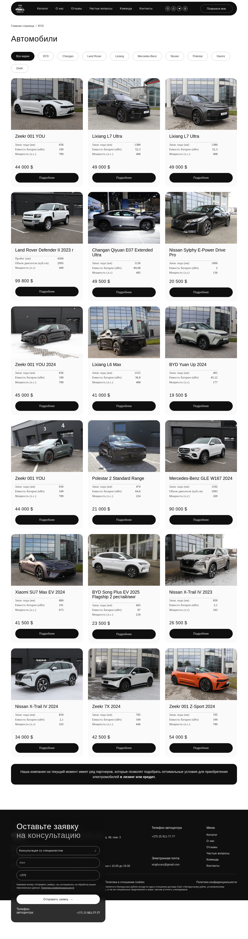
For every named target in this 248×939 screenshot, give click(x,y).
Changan (69, 56)
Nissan (177, 56)
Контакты (145, 8)
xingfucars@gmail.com (166, 864)
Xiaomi (224, 56)
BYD (46, 56)
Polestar (201, 56)
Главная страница (22, 25)
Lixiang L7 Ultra (107, 136)
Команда (126, 8)
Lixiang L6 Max (106, 364)
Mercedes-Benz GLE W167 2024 (200, 478)
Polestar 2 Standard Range (118, 478)
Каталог (42, 8)
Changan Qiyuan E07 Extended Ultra (122, 252)
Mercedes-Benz (149, 56)
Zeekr (19, 68)
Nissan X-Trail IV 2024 (36, 706)
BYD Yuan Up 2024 (187, 364)
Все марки (23, 56)
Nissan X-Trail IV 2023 (190, 592)
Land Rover (96, 56)
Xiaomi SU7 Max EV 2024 (40, 592)
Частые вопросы (100, 8)
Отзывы (76, 8)
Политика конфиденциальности (57, 888)
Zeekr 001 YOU (30, 136)
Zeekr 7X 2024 (106, 706)
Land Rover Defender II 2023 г (44, 250)
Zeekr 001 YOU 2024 (35, 364)
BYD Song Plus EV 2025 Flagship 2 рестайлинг (116, 594)
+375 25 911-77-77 (163, 836)
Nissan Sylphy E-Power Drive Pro (197, 252)
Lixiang (121, 56)
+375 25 (88, 912)
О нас (59, 8)
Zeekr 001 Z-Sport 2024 (192, 706)
